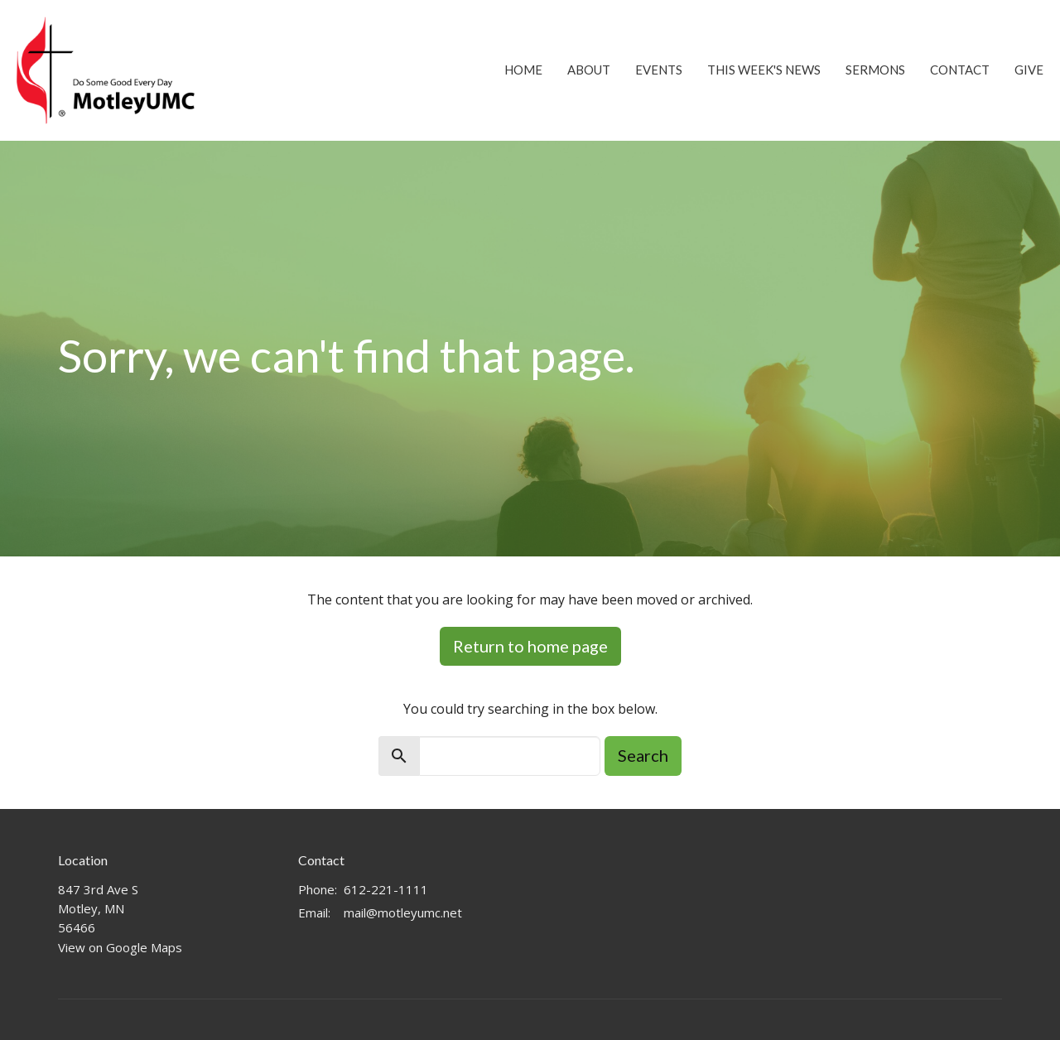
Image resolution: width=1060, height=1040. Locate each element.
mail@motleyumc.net (403, 912)
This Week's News (764, 69)
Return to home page (530, 646)
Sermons (875, 69)
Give (1028, 69)
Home (523, 69)
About (588, 69)
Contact (960, 69)
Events (658, 69)
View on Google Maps (120, 947)
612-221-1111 (386, 889)
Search (643, 755)
